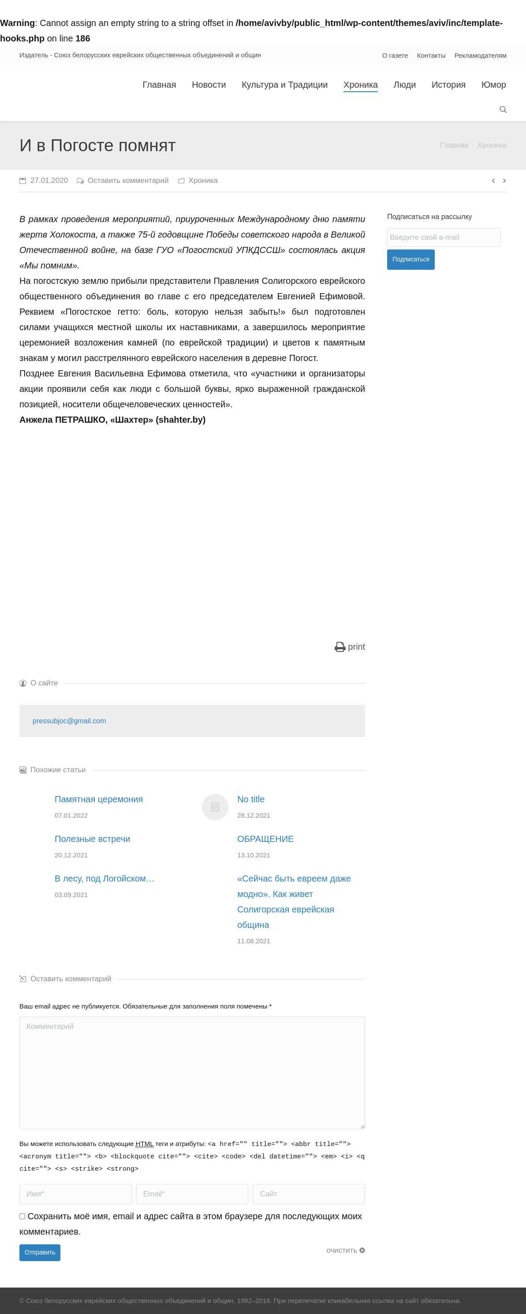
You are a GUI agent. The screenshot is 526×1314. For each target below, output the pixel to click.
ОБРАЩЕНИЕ (265, 839)
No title (251, 799)
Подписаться (410, 259)
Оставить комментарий (128, 180)
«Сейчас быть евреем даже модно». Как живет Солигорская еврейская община (294, 902)
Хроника (492, 145)
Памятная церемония (99, 799)
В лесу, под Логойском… (105, 878)
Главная (454, 145)
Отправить (40, 1252)
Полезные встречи (92, 839)
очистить (341, 1250)
